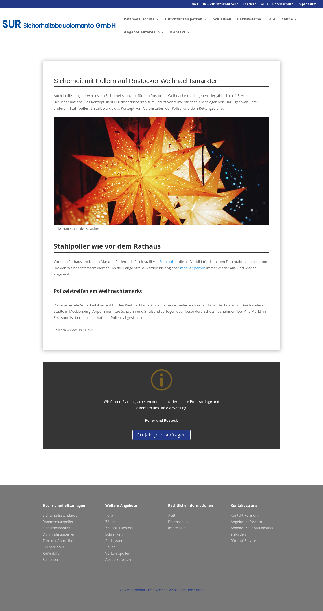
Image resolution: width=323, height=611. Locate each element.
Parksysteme (249, 19)
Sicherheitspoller (56, 527)
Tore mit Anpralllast (59, 540)
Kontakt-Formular (245, 515)
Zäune (287, 19)
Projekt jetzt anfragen (161, 435)
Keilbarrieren (53, 547)
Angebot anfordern (142, 32)
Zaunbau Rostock (119, 527)
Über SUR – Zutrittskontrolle (215, 4)
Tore (271, 19)
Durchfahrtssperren (183, 19)
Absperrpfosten (118, 559)
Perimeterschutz (139, 19)
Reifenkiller (52, 553)
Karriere (250, 4)
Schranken (114, 534)
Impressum (307, 4)
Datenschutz (282, 4)
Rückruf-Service (243, 540)
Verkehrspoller (117, 553)
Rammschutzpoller (58, 521)
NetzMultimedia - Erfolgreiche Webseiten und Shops (161, 595)
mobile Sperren (192, 268)
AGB (264, 4)
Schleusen (222, 19)
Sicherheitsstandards (60, 515)
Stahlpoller (168, 261)
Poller (110, 547)
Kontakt (178, 32)
